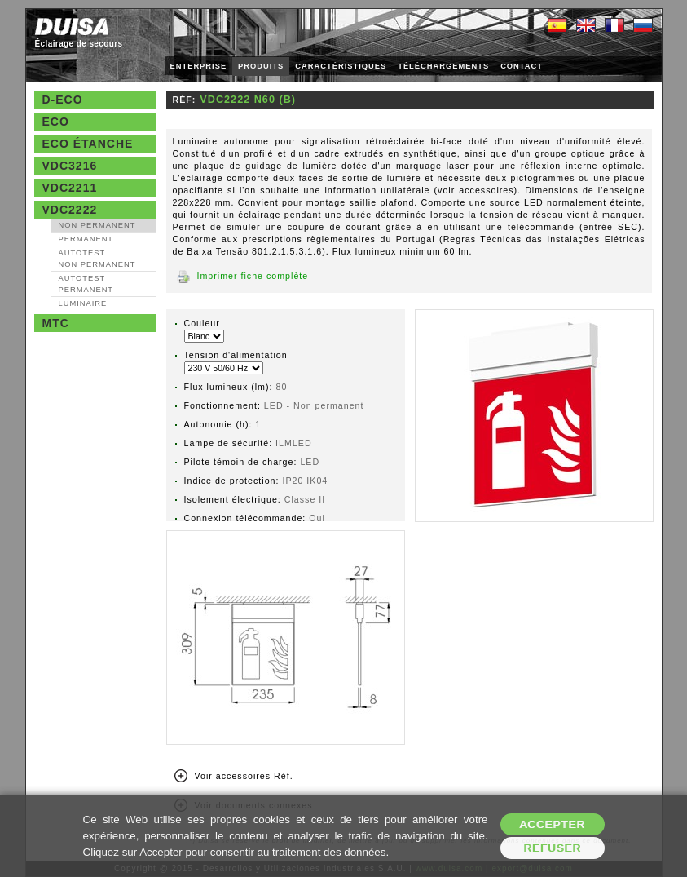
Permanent (86, 239)
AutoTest (97, 258)
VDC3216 (70, 165)
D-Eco (62, 99)
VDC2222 (70, 209)
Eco (55, 121)
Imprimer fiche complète (253, 276)
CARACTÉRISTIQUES (340, 66)
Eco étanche (88, 143)
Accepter (552, 824)
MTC (55, 323)
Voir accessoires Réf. (244, 776)
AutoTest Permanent (86, 284)
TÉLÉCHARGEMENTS (443, 66)
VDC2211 (70, 187)
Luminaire (83, 303)
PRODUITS (261, 66)
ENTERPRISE (198, 66)
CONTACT (521, 66)
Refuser (552, 848)
